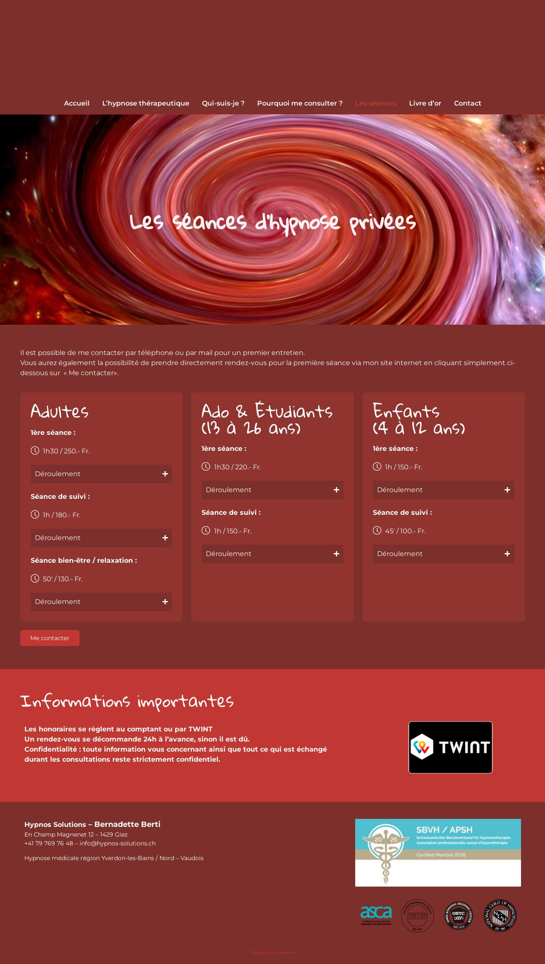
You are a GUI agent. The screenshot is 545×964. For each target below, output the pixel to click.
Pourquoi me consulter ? (300, 103)
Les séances (375, 103)
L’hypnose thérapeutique (145, 103)
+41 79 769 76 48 (48, 843)
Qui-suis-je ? (223, 103)
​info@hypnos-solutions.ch (118, 843)
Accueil (77, 103)
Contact (467, 103)
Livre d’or (425, 103)
